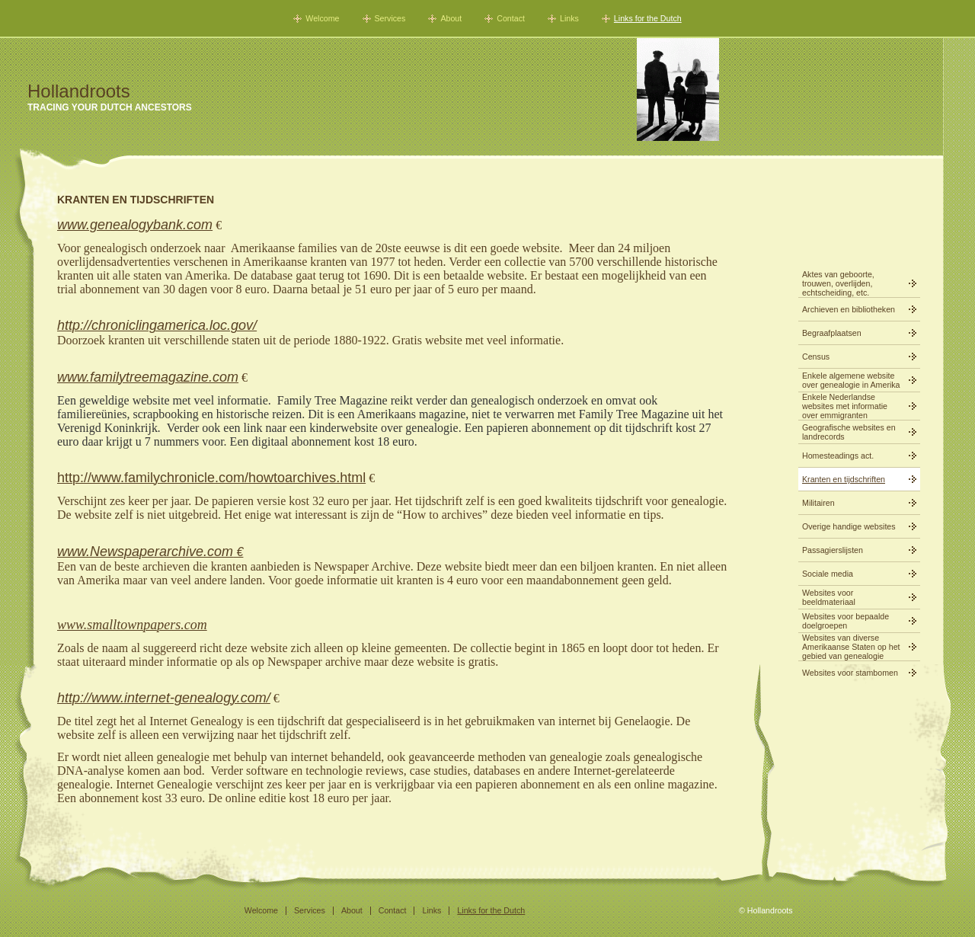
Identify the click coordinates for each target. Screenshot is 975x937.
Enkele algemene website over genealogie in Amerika (851, 380)
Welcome (322, 18)
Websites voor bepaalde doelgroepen (845, 621)
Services (390, 18)
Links (569, 18)
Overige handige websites (849, 526)
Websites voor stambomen (850, 672)
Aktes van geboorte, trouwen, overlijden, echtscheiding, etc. (838, 283)
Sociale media (827, 573)
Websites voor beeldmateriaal (828, 597)
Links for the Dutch (648, 18)
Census (816, 356)
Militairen (818, 502)
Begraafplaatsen (832, 332)
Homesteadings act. (838, 455)
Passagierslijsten (832, 550)
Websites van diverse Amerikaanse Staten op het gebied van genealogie (851, 646)
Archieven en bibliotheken (848, 309)
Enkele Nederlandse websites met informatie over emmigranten (844, 406)
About (451, 18)
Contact (511, 18)
